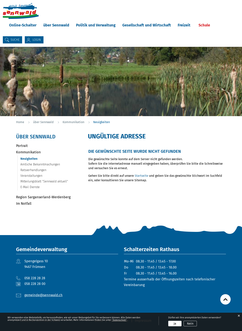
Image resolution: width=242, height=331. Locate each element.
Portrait (22, 146)
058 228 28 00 (34, 284)
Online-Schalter (22, 25)
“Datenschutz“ (119, 320)
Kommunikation (28, 152)
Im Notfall (23, 203)
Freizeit (184, 25)
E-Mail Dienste (30, 187)
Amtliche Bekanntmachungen (40, 164)
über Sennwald (56, 25)
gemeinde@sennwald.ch (43, 295)
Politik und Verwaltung (96, 25)
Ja (175, 323)
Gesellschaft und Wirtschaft (146, 25)
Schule (204, 25)
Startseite (141, 175)
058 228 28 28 (34, 278)
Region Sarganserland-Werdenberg (43, 197)
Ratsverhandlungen (33, 170)
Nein (190, 323)
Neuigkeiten (37, 158)
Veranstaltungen (31, 175)
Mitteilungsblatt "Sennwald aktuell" (44, 181)
